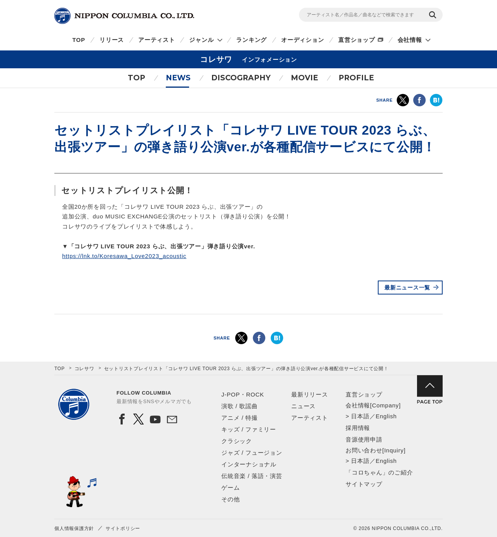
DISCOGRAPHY (241, 77)
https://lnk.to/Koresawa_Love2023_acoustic (124, 256)
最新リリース (309, 394)
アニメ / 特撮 (239, 417)
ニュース (303, 406)
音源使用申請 (364, 439)
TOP (78, 39)
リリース (111, 39)
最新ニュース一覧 (407, 287)
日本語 (360, 416)
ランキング (251, 39)
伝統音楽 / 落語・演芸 (251, 476)
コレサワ (84, 368)
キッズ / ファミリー (248, 429)
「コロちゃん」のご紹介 (379, 472)
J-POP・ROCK (242, 394)
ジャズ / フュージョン (251, 452)
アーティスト (156, 39)
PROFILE (356, 77)
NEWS (178, 77)
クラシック (236, 441)
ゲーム (230, 487)
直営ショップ (356, 39)
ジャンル (201, 39)
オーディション (302, 39)
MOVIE (304, 77)
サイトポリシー (123, 528)
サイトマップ (364, 484)
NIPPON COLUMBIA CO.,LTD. (124, 16)
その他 (230, 499)
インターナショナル (248, 464)
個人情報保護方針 (74, 528)
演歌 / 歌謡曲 (239, 406)
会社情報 (410, 39)
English (385, 416)
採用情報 (358, 427)
